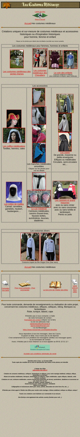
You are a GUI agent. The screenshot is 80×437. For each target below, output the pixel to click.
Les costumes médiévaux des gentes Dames (17, 72)
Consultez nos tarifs (5, 289)
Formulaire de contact (32, 320)
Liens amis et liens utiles (75, 289)
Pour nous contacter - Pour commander (25, 289)
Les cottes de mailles (14, 204)
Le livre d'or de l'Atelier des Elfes (55, 290)
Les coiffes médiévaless (14, 146)
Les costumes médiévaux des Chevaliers (40, 72)
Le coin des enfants (63, 73)
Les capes (65, 152)
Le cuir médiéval (39, 209)
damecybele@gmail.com (40, 326)
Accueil (27, 23)
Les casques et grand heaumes (65, 201)
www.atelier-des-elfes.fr (40, 370)
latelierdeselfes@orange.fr (40, 324)
